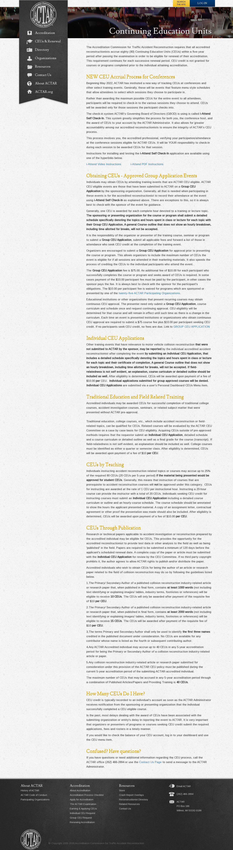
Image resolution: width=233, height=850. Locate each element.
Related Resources (129, 804)
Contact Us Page (150, 762)
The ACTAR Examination (83, 804)
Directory (39, 50)
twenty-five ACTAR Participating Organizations (149, 293)
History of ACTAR (30, 790)
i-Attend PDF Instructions (147, 164)
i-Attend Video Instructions (103, 164)
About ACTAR (43, 83)
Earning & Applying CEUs (83, 808)
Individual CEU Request (82, 813)
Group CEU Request (81, 817)
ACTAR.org (41, 92)
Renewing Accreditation (82, 822)
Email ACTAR (184, 786)
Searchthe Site (181, 3)
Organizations (43, 58)
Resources (40, 66)
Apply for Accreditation (81, 799)
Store (122, 790)
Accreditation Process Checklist (87, 795)
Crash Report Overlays (131, 795)
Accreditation (42, 33)
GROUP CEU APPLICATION (191, 326)
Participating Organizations (35, 799)
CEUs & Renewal (45, 41)
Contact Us (40, 75)
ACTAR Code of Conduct (34, 795)
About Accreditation (80, 790)
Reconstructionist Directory (133, 799)
